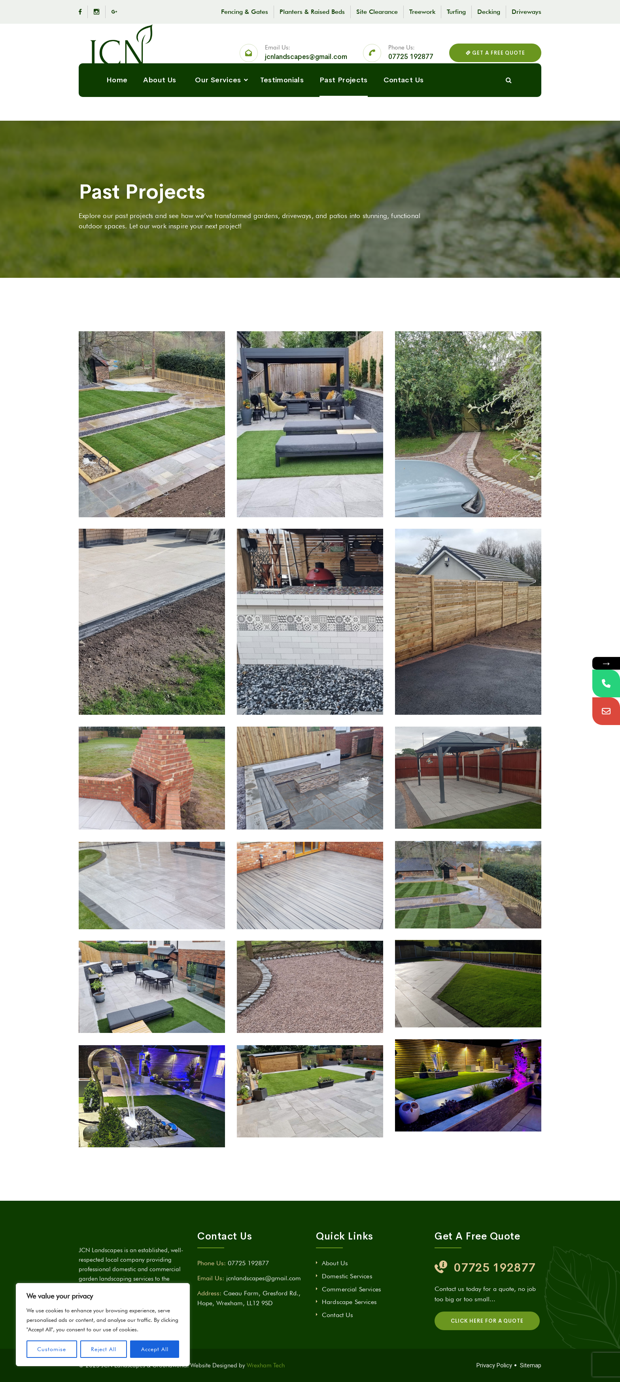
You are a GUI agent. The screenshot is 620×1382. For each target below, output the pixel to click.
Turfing (456, 11)
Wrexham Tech (266, 1365)
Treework (422, 11)
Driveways (526, 11)
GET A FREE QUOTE (495, 62)
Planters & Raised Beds (312, 11)
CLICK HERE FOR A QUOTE (487, 1320)
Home (116, 117)
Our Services (218, 117)
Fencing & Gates (244, 11)
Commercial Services (351, 1289)
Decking (488, 11)
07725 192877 (410, 66)
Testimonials (282, 117)
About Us (159, 117)
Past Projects (343, 117)
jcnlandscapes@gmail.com (306, 66)
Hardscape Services (349, 1302)
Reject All (103, 1349)
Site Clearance (377, 11)
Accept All (154, 1349)
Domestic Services (347, 1276)
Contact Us (404, 117)
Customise (51, 1349)
